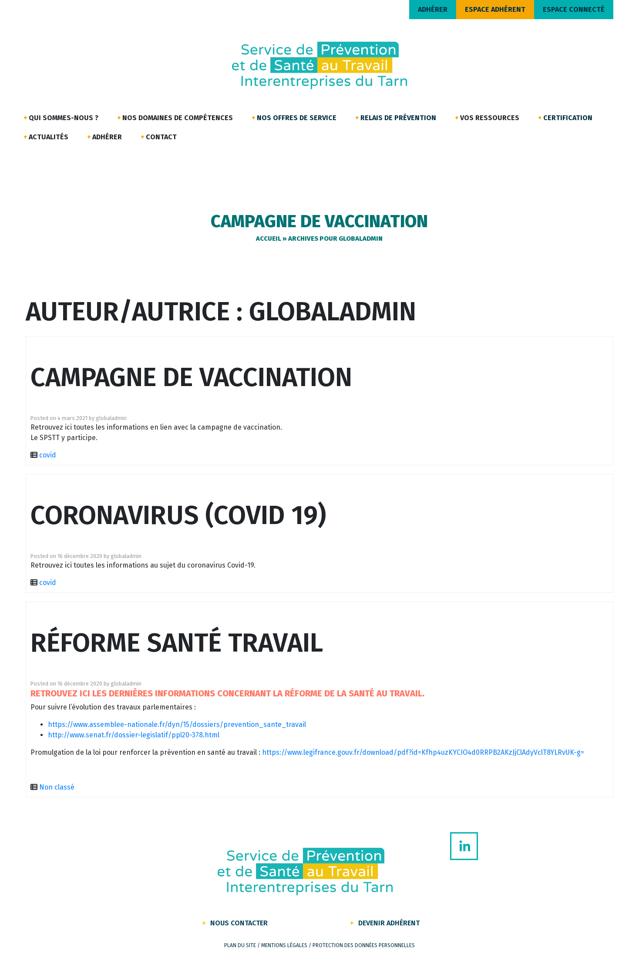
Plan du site (240, 945)
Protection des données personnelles (364, 945)
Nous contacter (239, 923)
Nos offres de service (296, 118)
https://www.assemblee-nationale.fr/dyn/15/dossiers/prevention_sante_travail (177, 724)
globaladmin (111, 418)
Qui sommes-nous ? (63, 118)
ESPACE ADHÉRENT (495, 9)
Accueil (268, 238)
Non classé (56, 787)
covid (47, 455)
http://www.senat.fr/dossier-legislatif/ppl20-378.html (133, 735)
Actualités (48, 137)
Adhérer (107, 137)
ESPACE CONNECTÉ (574, 9)
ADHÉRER (432, 9)
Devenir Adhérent (389, 923)
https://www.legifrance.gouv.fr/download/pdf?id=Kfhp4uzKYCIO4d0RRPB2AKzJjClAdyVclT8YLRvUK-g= (423, 752)
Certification (567, 118)
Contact (161, 137)
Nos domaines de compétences (177, 118)
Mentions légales (284, 945)
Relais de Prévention (398, 118)
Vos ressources (489, 118)
